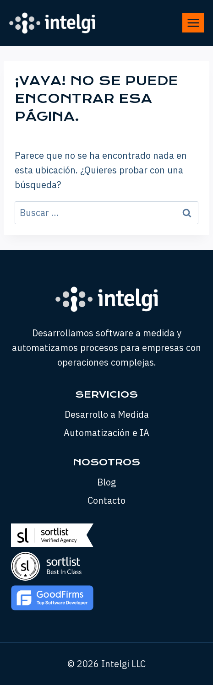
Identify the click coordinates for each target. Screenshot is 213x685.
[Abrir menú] (193, 22)
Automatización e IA (106, 432)
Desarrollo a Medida (107, 414)
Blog (106, 482)
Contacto (106, 500)
